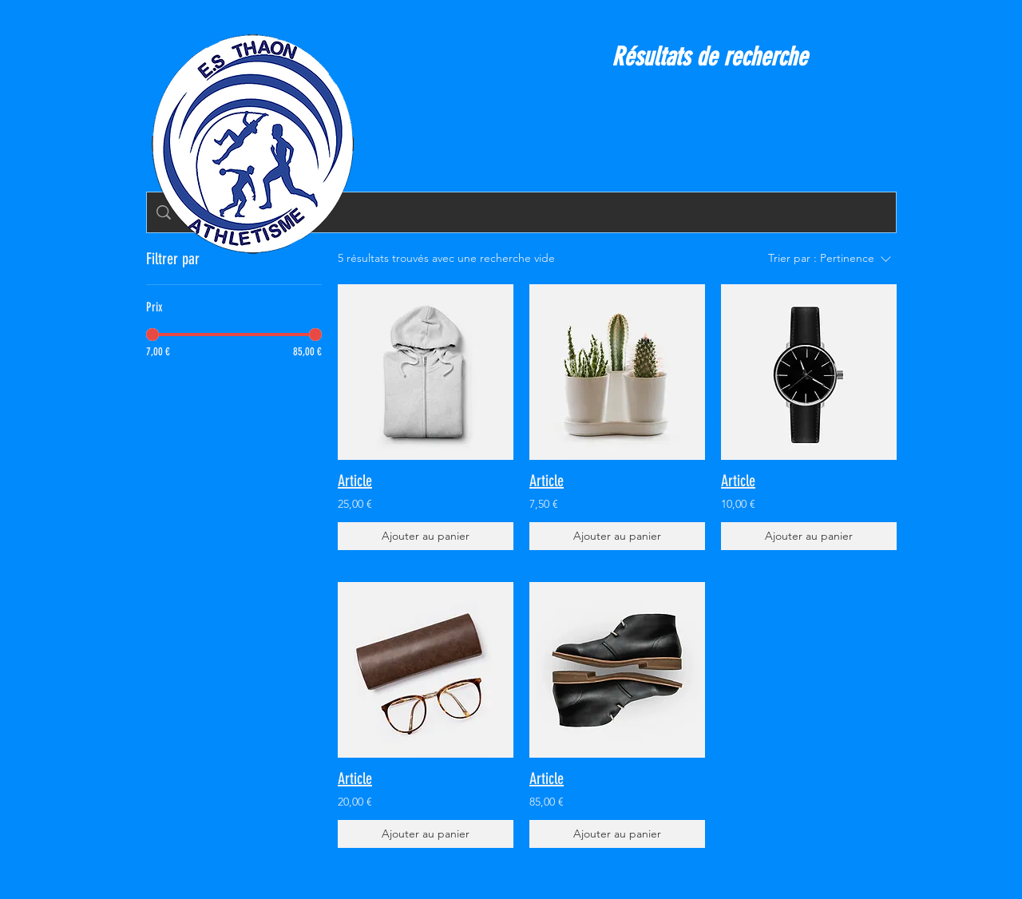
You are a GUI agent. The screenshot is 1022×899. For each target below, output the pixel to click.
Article (355, 480)
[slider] (152, 334)
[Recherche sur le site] (533, 212)
